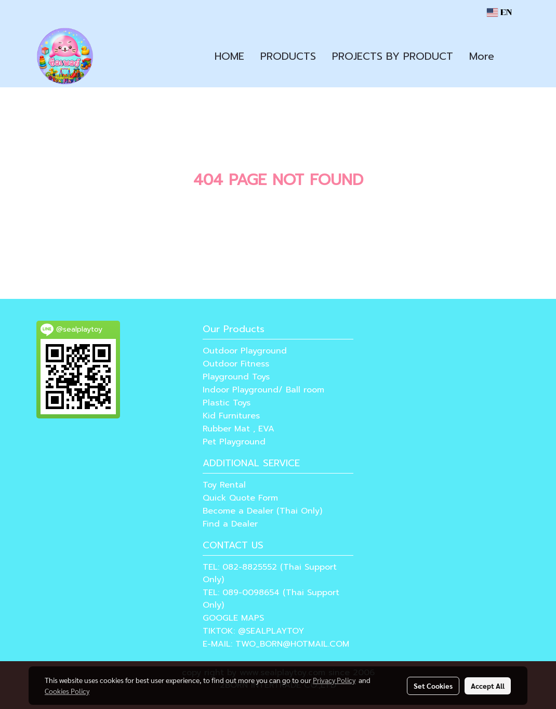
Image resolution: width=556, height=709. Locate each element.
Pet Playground (234, 442)
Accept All (488, 685)
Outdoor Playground (245, 351)
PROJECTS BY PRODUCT (392, 56)
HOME (229, 56)
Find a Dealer (230, 524)
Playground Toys (236, 377)
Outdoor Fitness (236, 364)
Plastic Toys (226, 403)
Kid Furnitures (231, 416)
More (481, 56)
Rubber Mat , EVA (238, 429)
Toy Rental (224, 485)
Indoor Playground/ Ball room (263, 390)
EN (499, 12)
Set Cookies (433, 685)
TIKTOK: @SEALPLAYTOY (253, 631)
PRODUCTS (288, 56)
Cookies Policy (67, 690)
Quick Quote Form (240, 498)
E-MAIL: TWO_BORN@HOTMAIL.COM (276, 644)
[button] (511, 56)
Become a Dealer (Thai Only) (262, 511)
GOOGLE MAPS (233, 618)
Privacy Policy (334, 680)
